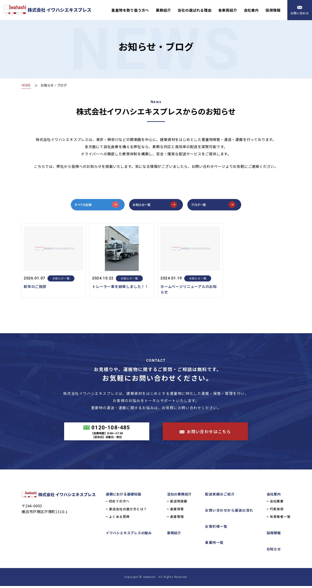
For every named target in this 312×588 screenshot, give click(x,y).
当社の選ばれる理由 (194, 10)
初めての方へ (119, 503)
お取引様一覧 (216, 528)
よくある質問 (119, 518)
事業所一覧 (214, 544)
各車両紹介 (227, 10)
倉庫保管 (177, 510)
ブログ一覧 (202, 205)
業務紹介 (163, 10)
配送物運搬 (178, 503)
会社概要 (277, 503)
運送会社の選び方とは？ (128, 510)
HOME (27, 85)
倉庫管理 (177, 518)
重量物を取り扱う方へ (130, 10)
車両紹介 (174, 534)
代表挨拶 (277, 510)
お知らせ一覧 (146, 205)
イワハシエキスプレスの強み (129, 534)
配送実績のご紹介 (220, 496)
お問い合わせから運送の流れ (229, 512)
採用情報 (273, 10)
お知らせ (274, 551)
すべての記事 (87, 205)
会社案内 (251, 10)
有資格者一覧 (280, 518)
